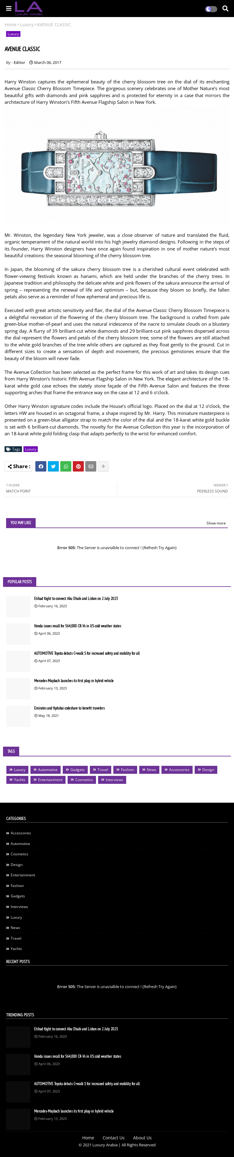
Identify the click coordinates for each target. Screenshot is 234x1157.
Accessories (179, 769)
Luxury (27, 24)
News (151, 769)
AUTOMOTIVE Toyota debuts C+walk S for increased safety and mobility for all (87, 653)
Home (10, 24)
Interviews (114, 779)
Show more (216, 523)
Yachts (19, 779)
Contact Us (114, 1138)
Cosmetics (84, 779)
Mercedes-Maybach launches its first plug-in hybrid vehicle (74, 680)
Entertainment (50, 779)
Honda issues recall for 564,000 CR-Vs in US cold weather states (77, 626)
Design (208, 769)
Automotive (48, 769)
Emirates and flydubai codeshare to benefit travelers (69, 708)
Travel (103, 769)
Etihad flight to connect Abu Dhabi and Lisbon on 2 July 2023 (76, 598)
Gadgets (77, 769)
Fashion (127, 769)
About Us (142, 1138)
